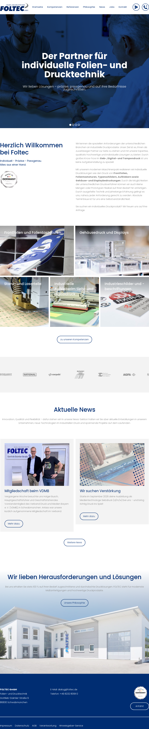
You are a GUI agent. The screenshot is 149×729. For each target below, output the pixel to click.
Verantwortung (47, 725)
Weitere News (74, 542)
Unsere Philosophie (74, 602)
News (102, 7)
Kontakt (123, 7)
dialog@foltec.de (67, 689)
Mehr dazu (14, 523)
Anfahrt (139, 706)
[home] (14, 7)
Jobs (111, 7)
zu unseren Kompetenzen (74, 339)
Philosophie (89, 7)
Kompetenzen (54, 7)
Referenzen (73, 7)
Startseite (37, 7)
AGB (34, 725)
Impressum (6, 725)
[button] (70, 125)
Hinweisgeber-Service (71, 725)
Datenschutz (22, 725)
